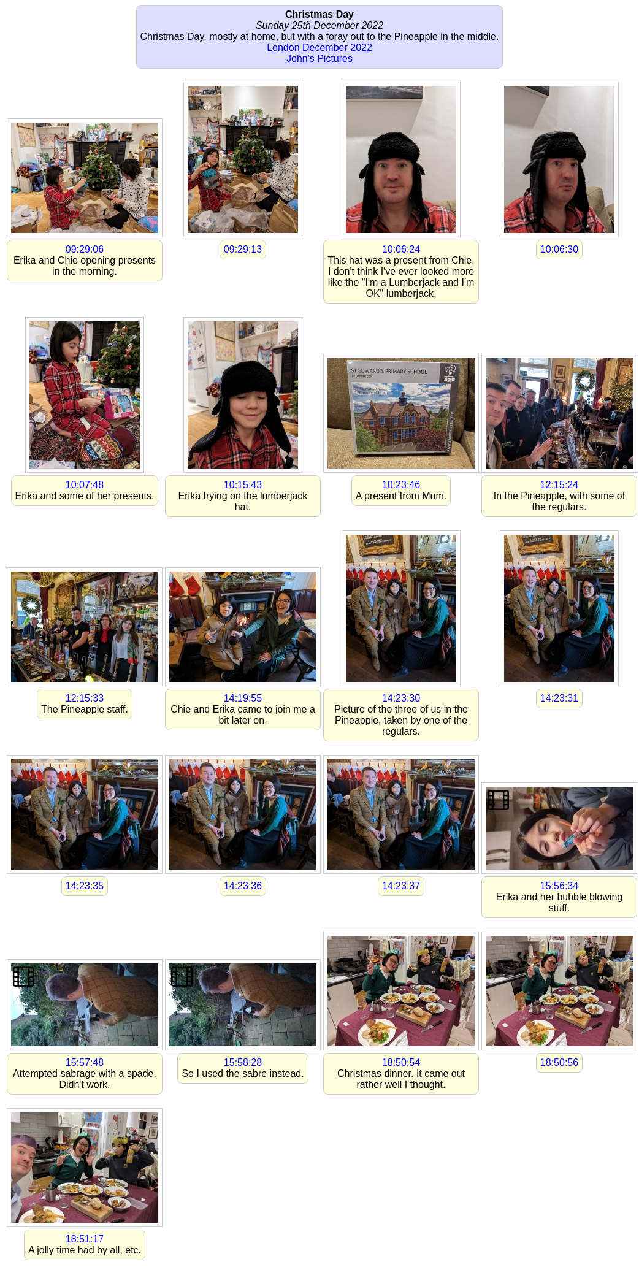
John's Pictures (319, 58)
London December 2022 (319, 47)
